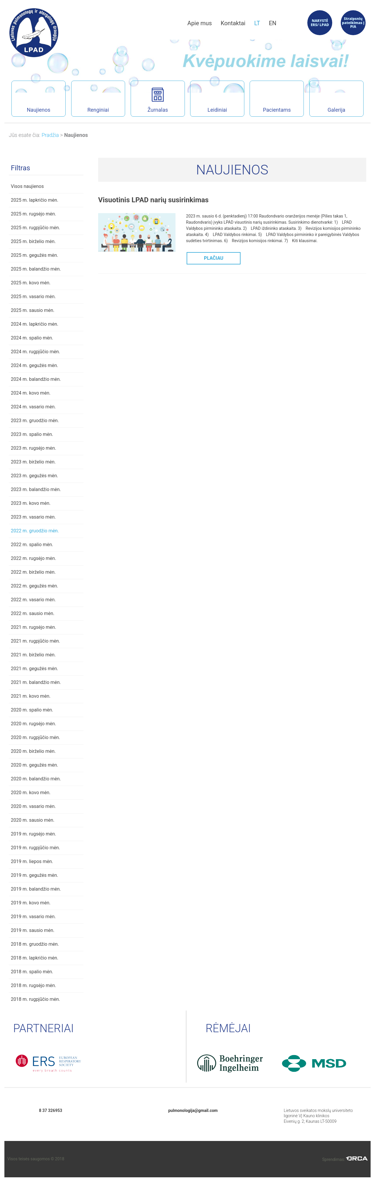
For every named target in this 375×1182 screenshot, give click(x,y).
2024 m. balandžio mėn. (36, 379)
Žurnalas (157, 100)
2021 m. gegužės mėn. (34, 668)
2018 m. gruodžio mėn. (35, 944)
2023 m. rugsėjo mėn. (33, 448)
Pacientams (270, 100)
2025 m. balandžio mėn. (36, 269)
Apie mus (200, 23)
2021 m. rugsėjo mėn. (33, 627)
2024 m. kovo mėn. (31, 393)
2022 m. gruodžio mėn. (35, 531)
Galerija (327, 100)
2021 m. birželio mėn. (33, 655)
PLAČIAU (213, 258)
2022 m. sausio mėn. (32, 613)
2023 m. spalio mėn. (32, 434)
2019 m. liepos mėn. (32, 861)
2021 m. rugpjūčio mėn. (35, 641)
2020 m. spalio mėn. (32, 710)
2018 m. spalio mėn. (32, 971)
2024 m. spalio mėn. (32, 338)
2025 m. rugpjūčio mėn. (35, 227)
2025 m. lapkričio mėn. (34, 200)
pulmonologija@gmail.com (193, 1110)
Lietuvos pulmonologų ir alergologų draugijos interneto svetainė (33, 32)
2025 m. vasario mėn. (33, 296)
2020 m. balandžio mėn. (36, 779)
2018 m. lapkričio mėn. (34, 958)
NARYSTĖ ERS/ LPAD (320, 22)
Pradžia (50, 135)
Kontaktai (233, 23)
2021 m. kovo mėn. (31, 696)
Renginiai (90, 100)
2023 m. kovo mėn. (31, 503)
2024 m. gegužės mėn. (34, 365)
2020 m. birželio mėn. (33, 751)
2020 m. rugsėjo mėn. (33, 723)
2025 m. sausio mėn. (32, 310)
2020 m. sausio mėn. (32, 820)
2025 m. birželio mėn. (33, 241)
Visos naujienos (27, 186)
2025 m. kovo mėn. (31, 283)
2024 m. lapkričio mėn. (34, 324)
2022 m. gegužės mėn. (34, 586)
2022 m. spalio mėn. (32, 544)
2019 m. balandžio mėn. (36, 889)
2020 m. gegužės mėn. (34, 765)
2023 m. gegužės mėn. (34, 475)
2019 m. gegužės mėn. (34, 875)
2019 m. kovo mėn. (31, 903)
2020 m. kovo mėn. (31, 792)
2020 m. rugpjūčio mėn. (35, 737)
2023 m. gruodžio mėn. (35, 420)
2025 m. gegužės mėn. (34, 255)
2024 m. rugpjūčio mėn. (35, 351)
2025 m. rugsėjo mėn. (33, 214)
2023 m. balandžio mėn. (36, 489)
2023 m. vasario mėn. (33, 517)
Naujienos (30, 100)
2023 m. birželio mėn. (33, 462)
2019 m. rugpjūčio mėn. (35, 847)
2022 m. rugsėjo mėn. (33, 558)
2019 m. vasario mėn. (33, 916)
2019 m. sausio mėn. (32, 930)
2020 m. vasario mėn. (33, 806)
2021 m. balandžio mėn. (36, 682)
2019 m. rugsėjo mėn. (33, 834)
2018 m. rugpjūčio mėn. (35, 999)
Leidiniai (208, 100)
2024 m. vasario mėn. (33, 407)
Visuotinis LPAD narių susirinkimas (153, 200)
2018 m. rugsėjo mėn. (33, 985)
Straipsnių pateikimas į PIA (353, 22)
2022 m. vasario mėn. (33, 599)
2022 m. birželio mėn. (33, 572)
